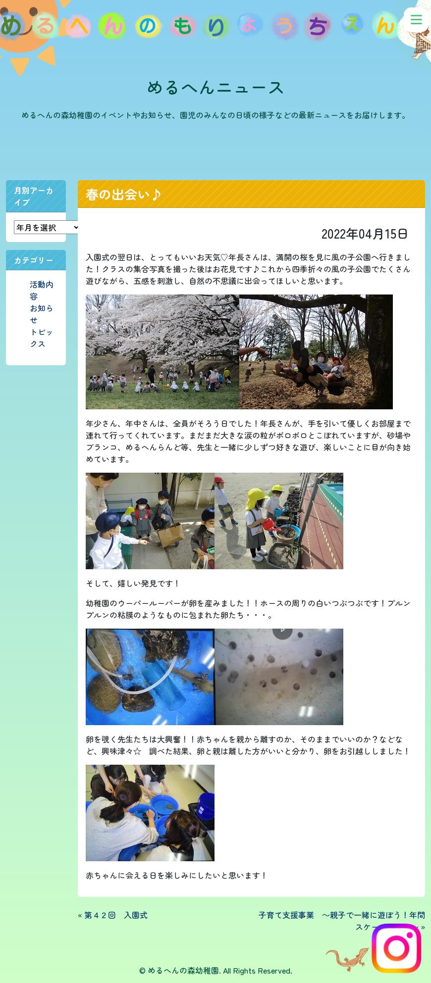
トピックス (42, 337)
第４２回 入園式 (116, 915)
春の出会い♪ (124, 194)
